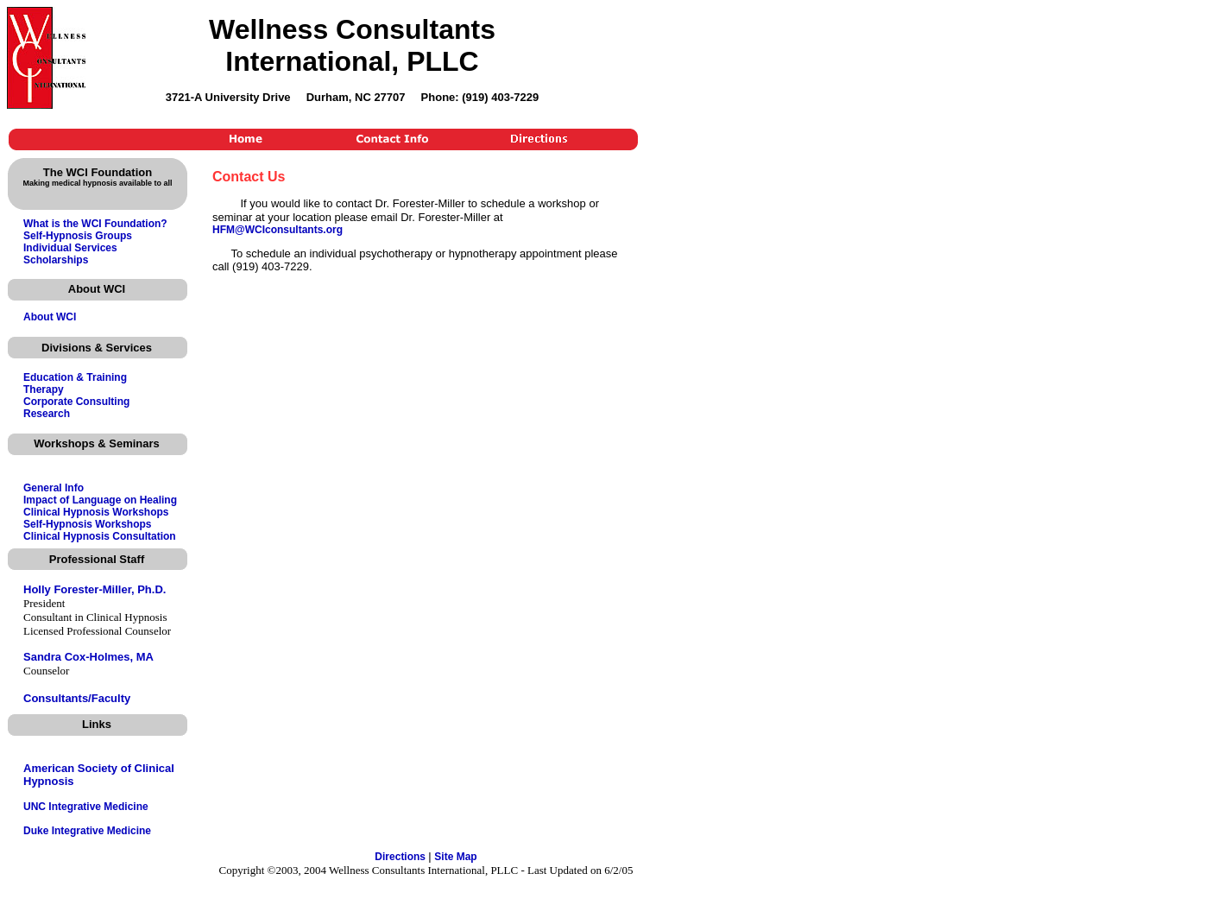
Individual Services (70, 248)
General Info (53, 488)
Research (46, 414)
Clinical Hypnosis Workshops (95, 512)
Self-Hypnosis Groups (77, 236)
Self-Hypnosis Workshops (87, 524)
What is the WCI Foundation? (95, 224)
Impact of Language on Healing (100, 500)
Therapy (43, 389)
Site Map (455, 857)
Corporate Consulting (76, 402)
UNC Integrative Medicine (85, 807)
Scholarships (55, 260)
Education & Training (75, 377)
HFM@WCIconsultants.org (277, 230)
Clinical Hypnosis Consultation (99, 536)
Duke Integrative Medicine (87, 831)
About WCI (49, 317)
